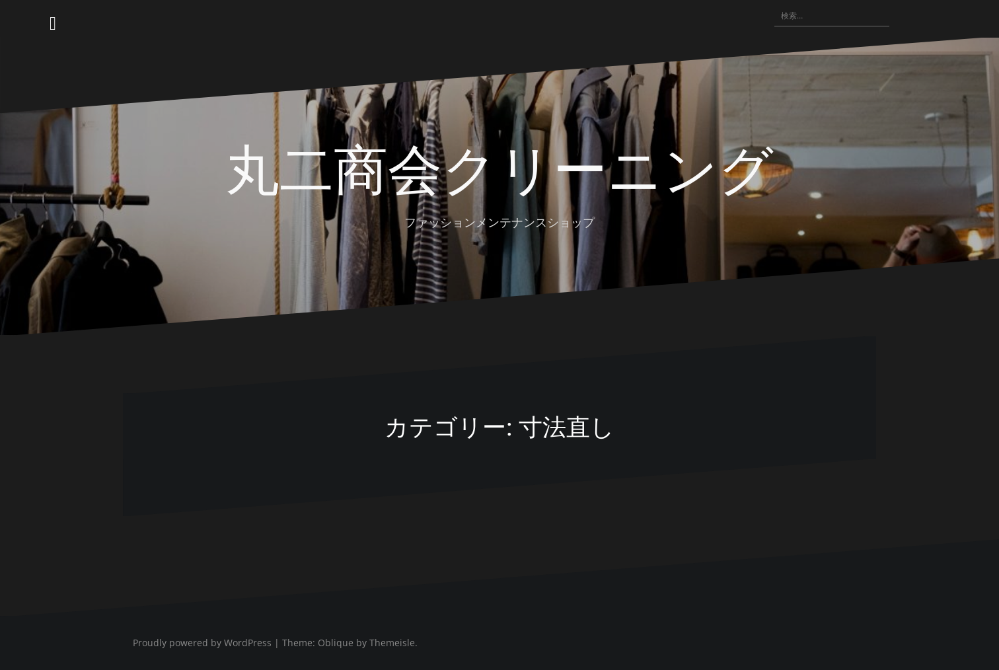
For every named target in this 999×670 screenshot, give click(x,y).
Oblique (335, 642)
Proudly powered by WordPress (202, 642)
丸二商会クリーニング (499, 166)
